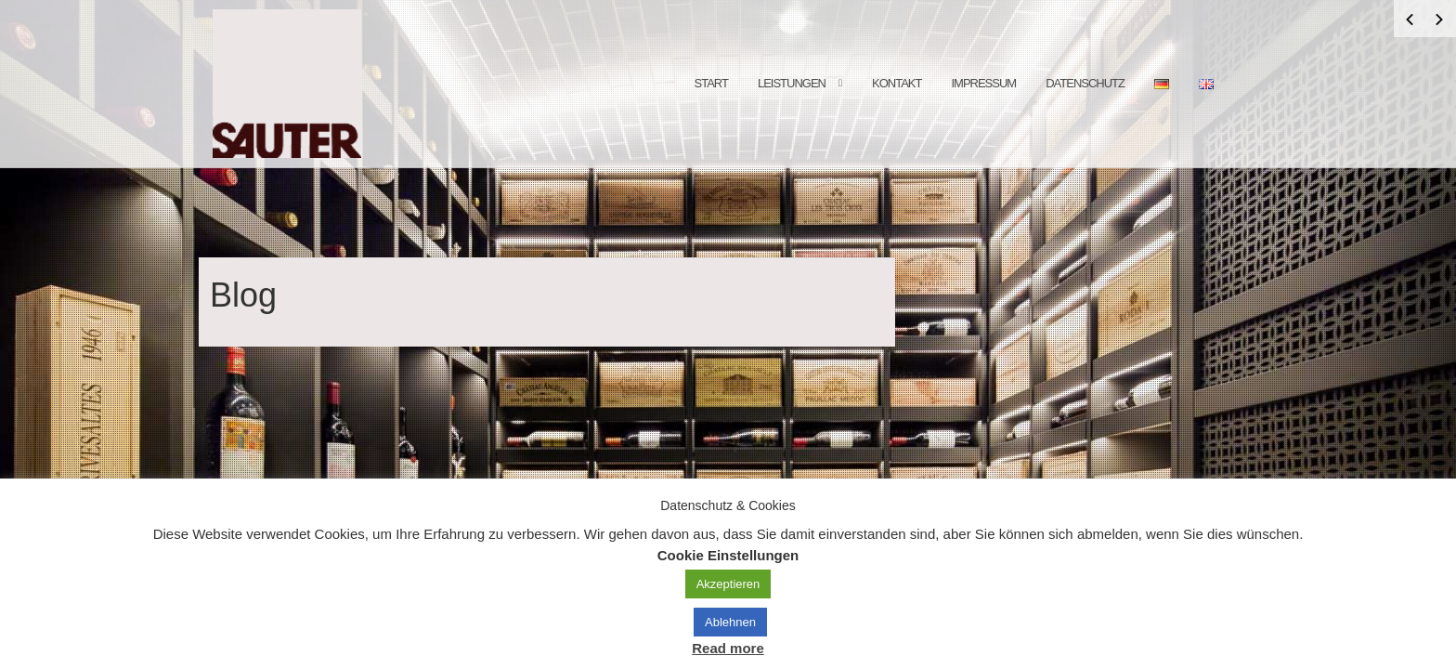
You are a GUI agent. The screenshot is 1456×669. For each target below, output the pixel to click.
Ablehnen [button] (730, 622)
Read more (728, 648)
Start (711, 83)
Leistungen (792, 83)
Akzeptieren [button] (728, 584)
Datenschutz (1085, 83)
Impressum (983, 83)
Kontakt (896, 83)
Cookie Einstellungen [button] (728, 555)
